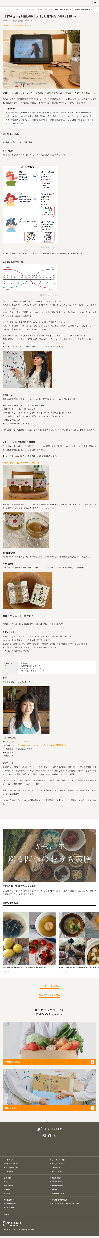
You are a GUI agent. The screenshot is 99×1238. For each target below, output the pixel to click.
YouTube (7, 1216)
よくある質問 (8, 1172)
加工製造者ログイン (10, 1201)
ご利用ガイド (56, 1168)
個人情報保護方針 (9, 1205)
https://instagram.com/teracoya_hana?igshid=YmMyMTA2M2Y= (39, 745)
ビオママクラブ (57, 1183)
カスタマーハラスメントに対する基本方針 (65, 1205)
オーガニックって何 (58, 1172)
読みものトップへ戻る (49, 995)
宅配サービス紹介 (36, 1146)
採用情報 (7, 1195)
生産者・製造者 (57, 1179)
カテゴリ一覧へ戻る (49, 986)
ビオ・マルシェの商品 (11, 1168)
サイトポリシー (9, 1209)
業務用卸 (54, 1191)
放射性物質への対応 (58, 1187)
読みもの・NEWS (21, 9)
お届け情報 (7, 1179)
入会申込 (62, 1146)
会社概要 (7, 1191)
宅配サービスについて (11, 1164)
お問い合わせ (8, 1187)
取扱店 (6, 1183)
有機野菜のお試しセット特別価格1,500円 (49, 1146)
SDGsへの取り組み (58, 1195)
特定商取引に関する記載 (59, 1201)
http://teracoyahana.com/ (17, 742)
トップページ (8, 9)
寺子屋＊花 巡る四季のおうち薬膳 (39, 9)
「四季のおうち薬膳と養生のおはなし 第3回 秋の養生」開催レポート (73, 9)
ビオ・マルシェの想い (59, 1160)
